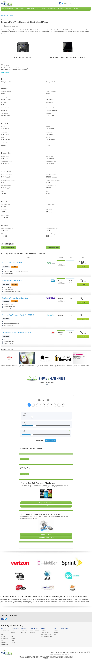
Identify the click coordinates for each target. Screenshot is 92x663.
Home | (52, 652)
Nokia (12, 640)
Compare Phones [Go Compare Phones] (46, 506)
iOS (55, 634)
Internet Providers (34, 630)
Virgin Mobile (4, 638)
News (65, 3)
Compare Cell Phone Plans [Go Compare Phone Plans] (46, 502)
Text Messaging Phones (46, 636)
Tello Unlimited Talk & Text (12, 280)
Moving (76, 8)
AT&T (2, 632)
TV (37, 8)
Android (56, 630)
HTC (12, 634)
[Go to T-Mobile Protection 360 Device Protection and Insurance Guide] (81, 358)
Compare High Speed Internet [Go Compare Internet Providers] (46, 537)
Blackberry (56, 632)
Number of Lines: (46, 400)
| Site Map (83, 652)
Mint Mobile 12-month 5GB (12, 262)
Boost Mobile (4, 644)
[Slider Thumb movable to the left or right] (32, 417)
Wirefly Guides (65, 628)
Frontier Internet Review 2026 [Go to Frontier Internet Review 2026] (9, 365)
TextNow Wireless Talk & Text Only (15, 298)
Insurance (60, 8)
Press (69, 3)
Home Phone (30, 8)
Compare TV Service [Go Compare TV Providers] (46, 534)
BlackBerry (14, 632)
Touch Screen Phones (46, 634)
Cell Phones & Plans (7, 8)
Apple (12, 630)
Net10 (2, 640)
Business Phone (20, 8)
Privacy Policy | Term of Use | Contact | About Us (67, 652)
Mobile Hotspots (24, 630)
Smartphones (44, 630)
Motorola (13, 638)
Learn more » (5, 72)
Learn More (25, 459)
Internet (43, 8)
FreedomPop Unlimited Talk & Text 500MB (18, 315)
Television (32, 632)
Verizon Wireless (5, 630)
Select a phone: (46, 382)
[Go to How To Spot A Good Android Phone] (27, 358)
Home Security (51, 8)
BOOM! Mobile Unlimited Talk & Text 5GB (17, 332)
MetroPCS (3, 642)
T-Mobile (3, 636)
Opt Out (88, 652)
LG (12, 636)
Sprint (2, 634)
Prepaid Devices (45, 632)
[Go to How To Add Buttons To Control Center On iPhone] (45, 358)
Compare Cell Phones (7, 15)
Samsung (13, 642)
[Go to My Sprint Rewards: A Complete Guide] (63, 358)
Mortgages (68, 8)
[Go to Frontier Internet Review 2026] (9, 358)
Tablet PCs (23, 632)
